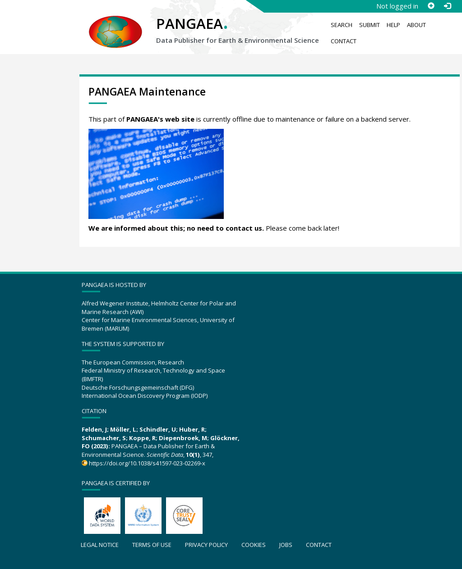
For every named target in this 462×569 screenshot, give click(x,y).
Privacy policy (206, 545)
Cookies (253, 545)
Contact (343, 41)
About (416, 25)
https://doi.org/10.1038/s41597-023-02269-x (147, 463)
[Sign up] (431, 5)
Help (393, 25)
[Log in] (447, 5)
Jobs (285, 545)
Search (341, 25)
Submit (369, 25)
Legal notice (100, 545)
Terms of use (151, 545)
